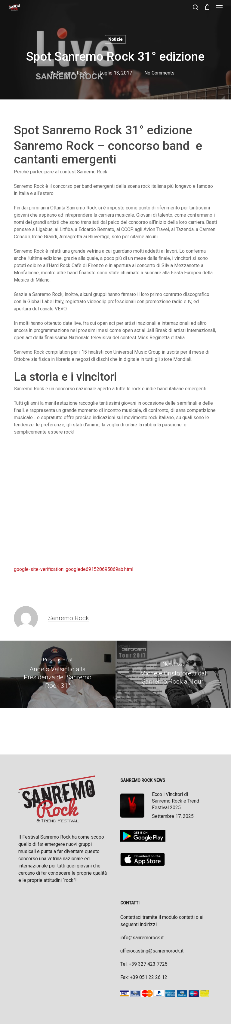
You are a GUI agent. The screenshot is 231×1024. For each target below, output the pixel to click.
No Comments (159, 73)
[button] (219, 7)
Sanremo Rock (72, 73)
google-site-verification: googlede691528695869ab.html (73, 569)
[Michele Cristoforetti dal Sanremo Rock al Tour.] (173, 674)
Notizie (115, 39)
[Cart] (207, 7)
